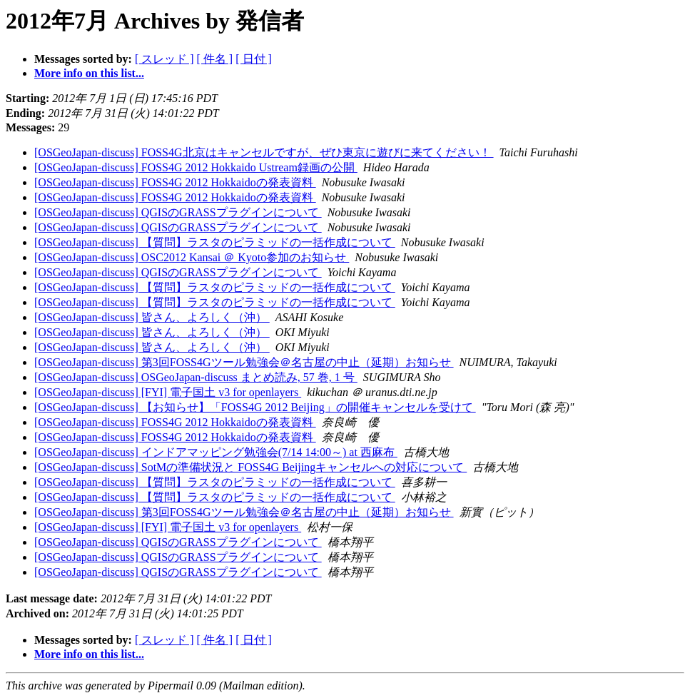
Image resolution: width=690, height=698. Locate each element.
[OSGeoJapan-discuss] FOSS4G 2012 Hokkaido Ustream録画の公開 (195, 167)
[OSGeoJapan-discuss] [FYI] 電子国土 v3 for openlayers (167, 392)
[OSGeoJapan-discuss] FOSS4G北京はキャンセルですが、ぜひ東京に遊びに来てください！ (264, 152)
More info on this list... (89, 73)
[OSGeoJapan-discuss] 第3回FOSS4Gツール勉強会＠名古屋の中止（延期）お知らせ (244, 362)
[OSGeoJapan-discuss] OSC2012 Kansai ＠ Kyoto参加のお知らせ (191, 257)
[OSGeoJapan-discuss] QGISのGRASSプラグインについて (178, 212)
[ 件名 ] (215, 59)
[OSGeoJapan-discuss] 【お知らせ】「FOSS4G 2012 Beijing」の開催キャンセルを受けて (255, 407)
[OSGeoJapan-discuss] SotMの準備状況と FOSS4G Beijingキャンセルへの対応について (250, 467)
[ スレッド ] (164, 59)
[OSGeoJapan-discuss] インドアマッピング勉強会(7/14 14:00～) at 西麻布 (215, 452)
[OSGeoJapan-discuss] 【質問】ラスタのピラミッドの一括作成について (214, 242)
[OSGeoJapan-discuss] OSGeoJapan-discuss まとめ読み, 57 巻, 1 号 (195, 377)
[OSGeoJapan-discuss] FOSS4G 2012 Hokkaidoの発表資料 (175, 182)
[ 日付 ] (253, 59)
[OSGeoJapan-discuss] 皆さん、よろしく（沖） (152, 317)
